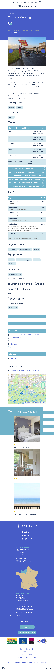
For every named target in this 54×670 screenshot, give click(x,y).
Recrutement (24, 621)
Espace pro (31, 616)
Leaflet (28, 402)
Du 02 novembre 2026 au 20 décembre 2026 (23, 182)
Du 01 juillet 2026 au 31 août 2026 (21, 172)
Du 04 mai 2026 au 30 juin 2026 (21, 168)
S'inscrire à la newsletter (27, 632)
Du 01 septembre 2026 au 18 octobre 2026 (25, 175)
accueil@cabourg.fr (23, 600)
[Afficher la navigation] (3, 667)
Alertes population (27, 627)
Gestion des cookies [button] (27, 649)
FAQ (32, 621)
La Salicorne (19, 481)
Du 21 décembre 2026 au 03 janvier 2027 (24, 186)
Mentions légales (27, 654)
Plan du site (27, 652)
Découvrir (27, 535)
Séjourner (27, 538)
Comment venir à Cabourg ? (17, 616)
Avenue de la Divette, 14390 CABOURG (25, 335)
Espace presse (40, 616)
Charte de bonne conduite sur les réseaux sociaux (27, 662)
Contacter (14, 341)
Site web (13, 344)
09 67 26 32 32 (15, 338)
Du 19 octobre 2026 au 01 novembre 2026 (24, 179)
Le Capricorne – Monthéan (25, 514)
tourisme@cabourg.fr (23, 554)
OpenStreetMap (40, 402)
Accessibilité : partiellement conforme (27, 660)
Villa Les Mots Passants (23, 447)
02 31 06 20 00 (22, 552)
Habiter (26, 532)
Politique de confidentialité (27, 657)
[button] (49, 667)
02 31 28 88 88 (22, 599)
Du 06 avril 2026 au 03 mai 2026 (21, 128)
